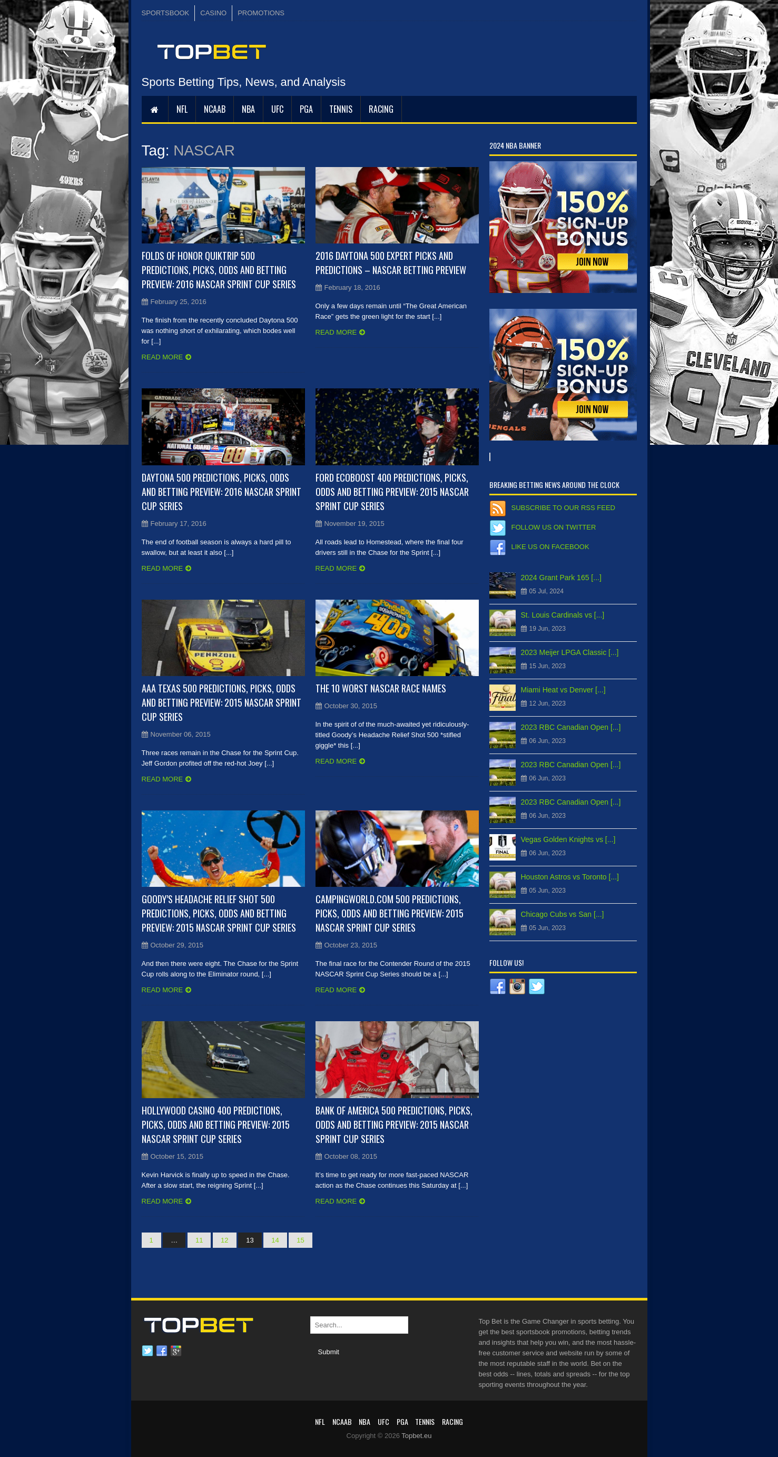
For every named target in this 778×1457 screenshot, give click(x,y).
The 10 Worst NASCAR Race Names (381, 688)
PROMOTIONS (261, 13)
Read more (162, 357)
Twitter (147, 1351)
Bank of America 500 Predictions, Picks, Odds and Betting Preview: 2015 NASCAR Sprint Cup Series (394, 1124)
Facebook (162, 1351)
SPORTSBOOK (166, 13)
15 (300, 1240)
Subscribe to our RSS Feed (563, 508)
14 (275, 1240)
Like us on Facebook (550, 547)
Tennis (340, 109)
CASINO (213, 13)
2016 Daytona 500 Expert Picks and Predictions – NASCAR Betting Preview (391, 263)
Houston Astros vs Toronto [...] (570, 877)
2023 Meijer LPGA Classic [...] (570, 652)
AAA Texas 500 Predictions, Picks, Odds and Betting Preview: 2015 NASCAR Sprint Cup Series (221, 702)
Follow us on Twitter (553, 527)
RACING (381, 109)
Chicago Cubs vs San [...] (562, 914)
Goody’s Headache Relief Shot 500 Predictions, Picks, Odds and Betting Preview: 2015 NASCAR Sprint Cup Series (219, 913)
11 (199, 1240)
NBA (248, 109)
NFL (182, 109)
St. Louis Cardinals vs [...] (563, 615)
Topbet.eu (416, 1436)
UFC (277, 109)
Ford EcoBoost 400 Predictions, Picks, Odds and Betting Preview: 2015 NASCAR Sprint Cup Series (392, 492)
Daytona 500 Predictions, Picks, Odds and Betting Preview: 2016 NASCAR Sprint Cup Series (221, 492)
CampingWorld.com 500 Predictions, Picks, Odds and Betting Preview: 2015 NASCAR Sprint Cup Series (390, 913)
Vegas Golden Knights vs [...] (568, 839)
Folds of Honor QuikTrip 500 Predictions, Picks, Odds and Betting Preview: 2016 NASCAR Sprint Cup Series (219, 270)
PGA (306, 109)
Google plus (176, 1351)
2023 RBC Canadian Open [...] (571, 727)
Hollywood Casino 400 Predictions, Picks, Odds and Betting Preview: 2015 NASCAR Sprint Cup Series (216, 1124)
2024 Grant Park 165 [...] (561, 577)
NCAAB (214, 109)
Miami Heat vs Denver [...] (563, 690)
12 (224, 1240)
